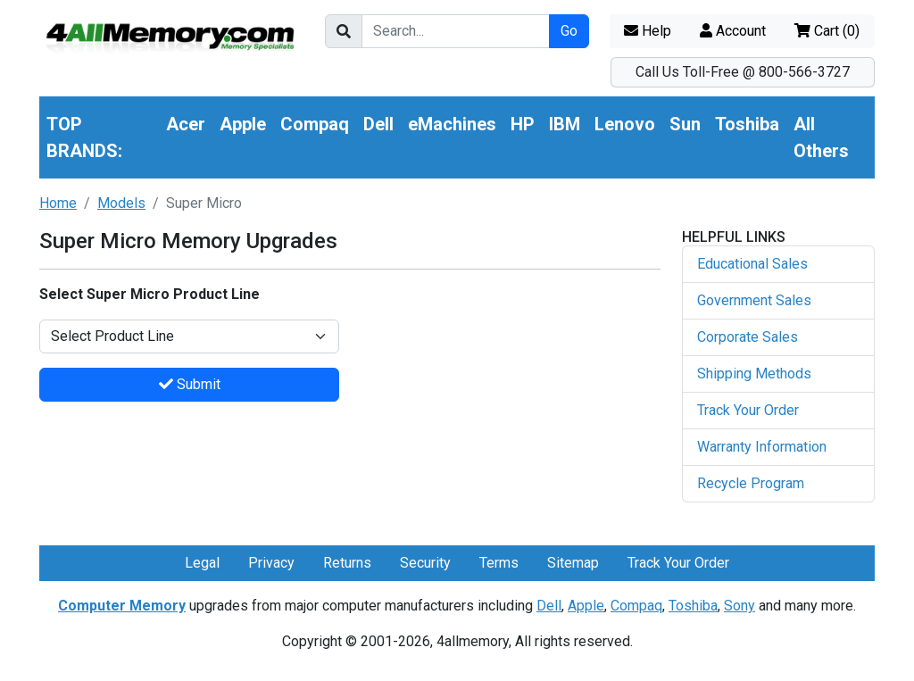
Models (121, 203)
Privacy (271, 562)
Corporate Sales (747, 336)
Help (647, 30)
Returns (347, 562)
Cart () (827, 30)
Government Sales (754, 300)
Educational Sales (752, 263)
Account (733, 30)
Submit (189, 384)
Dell (378, 124)
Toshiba (747, 124)
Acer (185, 124)
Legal (202, 562)
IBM (564, 124)
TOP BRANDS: (84, 137)
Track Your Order (748, 410)
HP (523, 124)
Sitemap (573, 562)
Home (58, 203)
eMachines (452, 124)
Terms (499, 562)
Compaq (314, 124)
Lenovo (624, 124)
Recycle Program (750, 483)
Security (425, 562)
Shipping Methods (754, 373)
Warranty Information (762, 446)
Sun (685, 124)
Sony (739, 605)
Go (569, 30)
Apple (243, 124)
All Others (821, 137)
